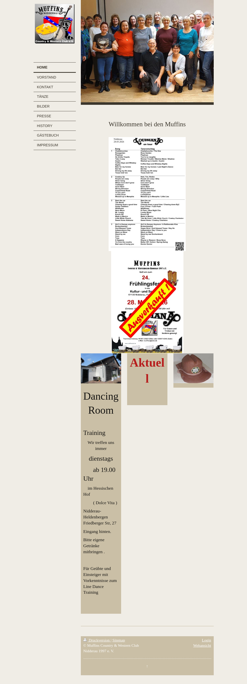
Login (206, 640)
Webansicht (202, 645)
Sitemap (118, 640)
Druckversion (97, 640)
